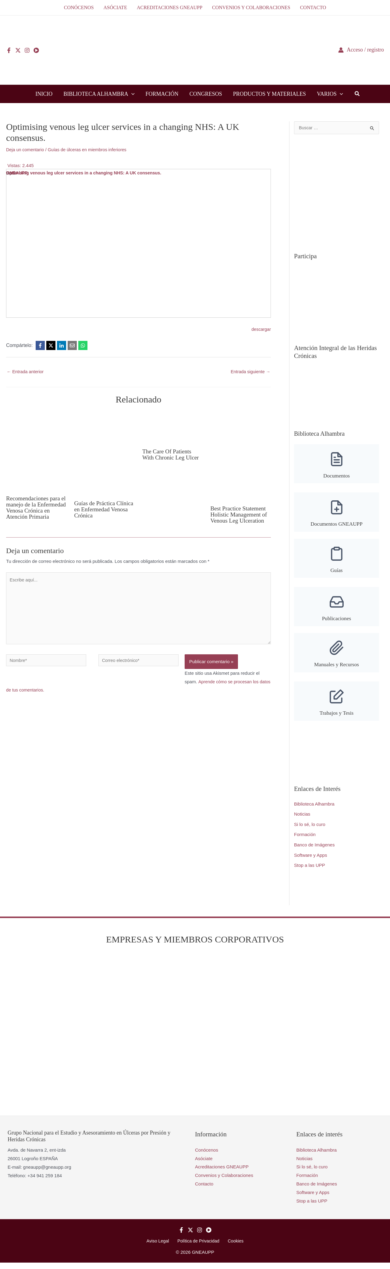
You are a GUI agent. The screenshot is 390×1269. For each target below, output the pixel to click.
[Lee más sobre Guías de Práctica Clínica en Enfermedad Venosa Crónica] (104, 453)
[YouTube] (36, 50)
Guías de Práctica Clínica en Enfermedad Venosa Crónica (102, 509)
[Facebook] (9, 50)
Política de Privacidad (198, 1246)
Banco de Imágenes (314, 850)
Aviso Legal (160, 1246)
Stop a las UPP (309, 871)
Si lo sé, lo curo (309, 830)
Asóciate (204, 1164)
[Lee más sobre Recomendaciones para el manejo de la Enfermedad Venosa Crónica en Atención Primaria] (36, 450)
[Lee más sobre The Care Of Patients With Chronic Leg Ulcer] (172, 427)
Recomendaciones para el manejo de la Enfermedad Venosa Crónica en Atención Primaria (34, 510)
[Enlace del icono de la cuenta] (361, 50)
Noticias (302, 819)
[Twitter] (18, 50)
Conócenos (206, 1156)
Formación (305, 840)
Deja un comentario (26, 149)
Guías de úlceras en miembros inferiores (91, 149)
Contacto (204, 1189)
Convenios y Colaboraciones (224, 1181)
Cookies (233, 1246)
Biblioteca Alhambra (314, 809)
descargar (260, 329)
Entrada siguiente (249, 371)
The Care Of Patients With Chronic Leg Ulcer (171, 455)
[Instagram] (27, 50)
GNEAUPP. (17, 173)
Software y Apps (310, 860)
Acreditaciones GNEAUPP (222, 1172)
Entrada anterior (26, 371)
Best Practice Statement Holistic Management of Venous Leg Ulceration (240, 514)
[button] (131, 94)
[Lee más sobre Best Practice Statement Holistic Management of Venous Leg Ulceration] (241, 456)
